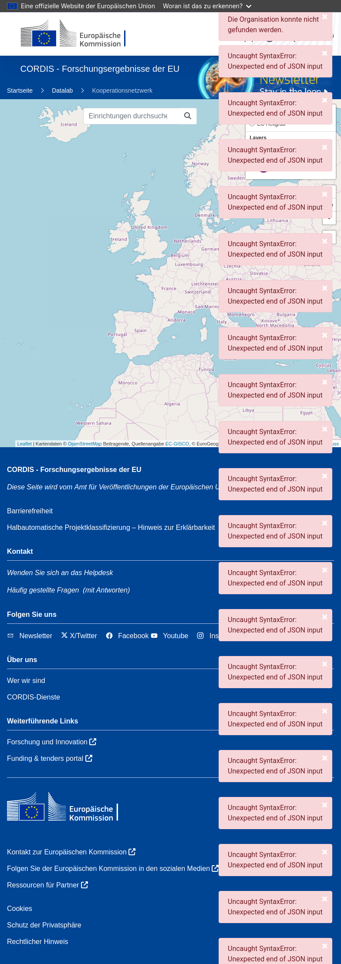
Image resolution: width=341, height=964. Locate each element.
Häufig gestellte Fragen (43, 590)
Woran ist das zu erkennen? (207, 6)
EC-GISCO (177, 443)
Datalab (62, 90)
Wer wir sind (26, 680)
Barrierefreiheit (30, 511)
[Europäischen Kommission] (80, 34)
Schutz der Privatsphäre (44, 925)
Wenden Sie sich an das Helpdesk (60, 572)
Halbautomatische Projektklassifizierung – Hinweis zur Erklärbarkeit (111, 527)
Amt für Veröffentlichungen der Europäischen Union (158, 487)
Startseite (20, 90)
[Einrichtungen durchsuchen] (131, 116)
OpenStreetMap (85, 443)
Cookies (19, 908)
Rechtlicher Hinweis (37, 941)
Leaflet (24, 443)
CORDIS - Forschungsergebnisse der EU (74, 469)
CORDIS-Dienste (33, 697)
